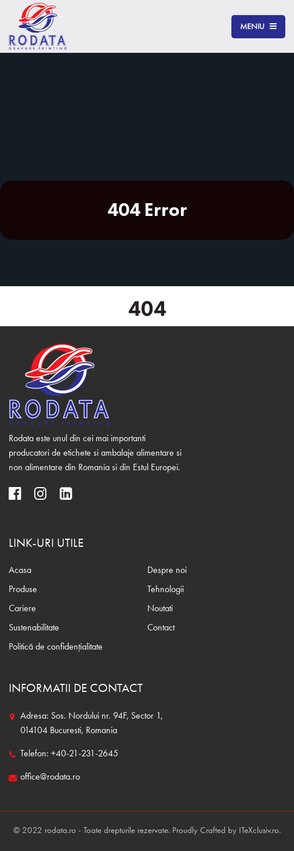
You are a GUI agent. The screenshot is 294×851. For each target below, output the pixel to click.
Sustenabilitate (34, 628)
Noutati (160, 609)
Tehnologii (165, 589)
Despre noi (167, 570)
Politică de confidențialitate (56, 647)
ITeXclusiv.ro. (260, 831)
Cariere (22, 609)
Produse (23, 589)
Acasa (20, 570)
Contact (161, 628)
